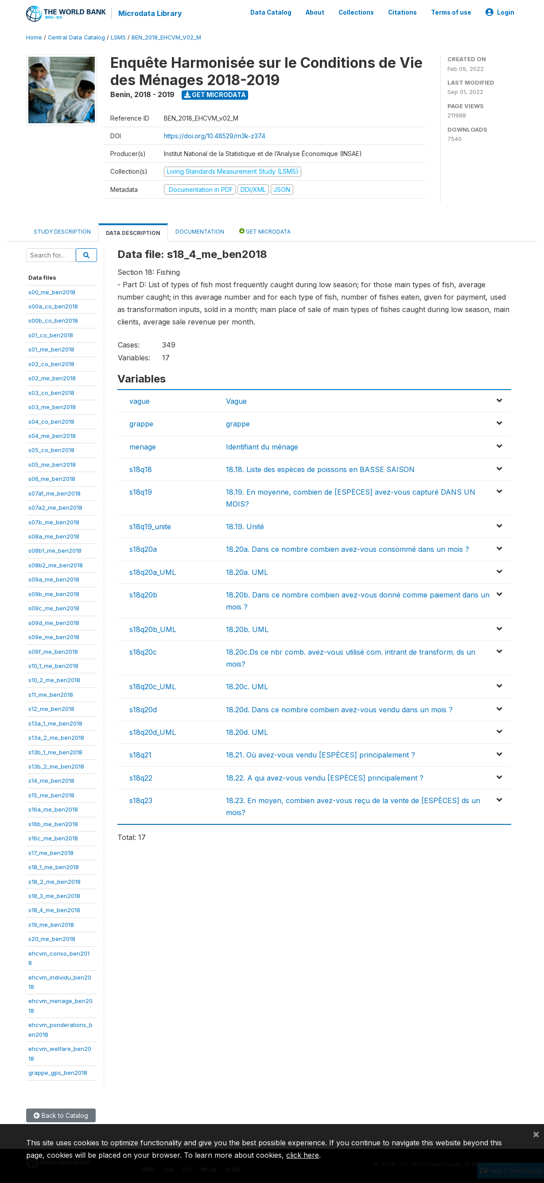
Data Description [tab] (133, 233)
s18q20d (143, 709)
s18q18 (140, 469)
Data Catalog (270, 12)
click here (302, 1155)
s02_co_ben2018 (51, 363)
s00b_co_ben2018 (53, 320)
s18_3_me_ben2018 (54, 895)
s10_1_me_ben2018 (53, 665)
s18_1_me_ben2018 (53, 867)
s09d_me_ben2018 (53, 622)
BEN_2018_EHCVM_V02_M (166, 37)
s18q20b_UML (152, 629)
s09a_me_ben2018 (53, 579)
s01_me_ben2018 (51, 349)
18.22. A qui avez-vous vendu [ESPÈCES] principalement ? (325, 777)
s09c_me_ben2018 (53, 608)
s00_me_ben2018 (51, 292)
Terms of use (451, 12)
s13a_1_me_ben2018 (55, 723)
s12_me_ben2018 (51, 708)
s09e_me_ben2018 (53, 636)
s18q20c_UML (152, 686)
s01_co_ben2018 (50, 335)
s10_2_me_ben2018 (54, 679)
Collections (356, 12)
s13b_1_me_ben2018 (55, 752)
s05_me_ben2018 (52, 464)
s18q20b (143, 594)
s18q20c (143, 652)
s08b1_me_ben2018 (55, 550)
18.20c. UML (247, 686)
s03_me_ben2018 (52, 406)
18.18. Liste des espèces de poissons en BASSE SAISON (320, 469)
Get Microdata (215, 94)
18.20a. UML (247, 572)
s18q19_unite (150, 526)
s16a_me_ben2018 (53, 809)
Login (500, 12)
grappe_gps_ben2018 (57, 1072)
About (315, 12)
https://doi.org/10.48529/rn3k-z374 (214, 136)
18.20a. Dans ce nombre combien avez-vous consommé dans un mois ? (347, 549)
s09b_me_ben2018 (53, 593)
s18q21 (140, 754)
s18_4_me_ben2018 (54, 910)
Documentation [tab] (199, 231)
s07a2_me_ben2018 (55, 507)
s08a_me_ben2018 (53, 536)
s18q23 (140, 800)
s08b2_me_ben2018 (55, 565)
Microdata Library (150, 13)
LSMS (118, 37)
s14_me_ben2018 (51, 780)
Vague (236, 401)
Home (34, 37)
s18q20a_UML (152, 572)
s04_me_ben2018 (52, 435)
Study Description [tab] (62, 231)
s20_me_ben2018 (51, 938)
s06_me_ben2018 (51, 478)
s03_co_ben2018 (51, 392)
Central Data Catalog (76, 37)
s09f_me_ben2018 (53, 651)
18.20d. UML (247, 732)
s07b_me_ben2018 (53, 522)
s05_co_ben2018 (51, 449)
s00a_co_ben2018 (53, 306)
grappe (141, 423)
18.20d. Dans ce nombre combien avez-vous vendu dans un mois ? (339, 709)
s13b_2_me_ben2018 (56, 766)
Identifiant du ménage (262, 446)
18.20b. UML (247, 629)
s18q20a (143, 549)
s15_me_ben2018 (51, 795)
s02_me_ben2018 (52, 378)
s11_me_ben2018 (50, 694)
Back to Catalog (61, 1115)
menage (142, 446)
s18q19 (140, 492)
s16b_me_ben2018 (53, 824)
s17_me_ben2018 (51, 852)
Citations (402, 12)
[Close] (536, 1133)
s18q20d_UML (152, 732)
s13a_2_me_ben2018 (56, 737)
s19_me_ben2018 (51, 924)
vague (139, 401)
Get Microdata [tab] (265, 231)
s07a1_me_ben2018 (54, 493)
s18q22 (140, 777)
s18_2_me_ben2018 (54, 881)
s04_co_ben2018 (51, 421)
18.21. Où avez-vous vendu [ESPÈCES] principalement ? (320, 754)
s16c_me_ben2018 (53, 838)
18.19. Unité (245, 526)
